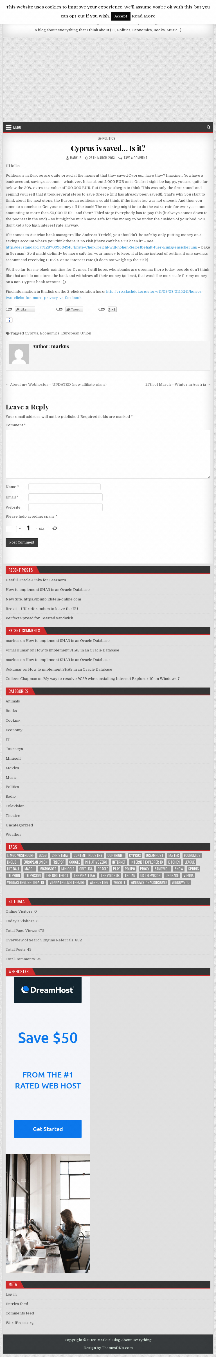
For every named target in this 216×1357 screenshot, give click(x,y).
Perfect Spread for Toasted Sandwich (39, 618)
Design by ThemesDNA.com (108, 1348)
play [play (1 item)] (116, 869)
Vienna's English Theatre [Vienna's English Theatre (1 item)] (25, 882)
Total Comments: (21, 959)
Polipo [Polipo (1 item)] (130, 869)
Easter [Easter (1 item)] (173, 855)
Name (12, 487)
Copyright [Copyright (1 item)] (115, 855)
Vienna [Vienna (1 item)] (189, 875)
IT (8, 739)
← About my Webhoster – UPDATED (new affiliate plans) (56, 384)
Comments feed (20, 1313)
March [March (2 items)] (29, 869)
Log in (11, 1294)
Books (11, 711)
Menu (17, 127)
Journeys (14, 749)
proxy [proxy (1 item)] (145, 869)
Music (11, 777)
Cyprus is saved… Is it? (108, 148)
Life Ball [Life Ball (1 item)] (13, 869)
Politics (108, 138)
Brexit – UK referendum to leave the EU (42, 609)
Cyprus (31, 333)
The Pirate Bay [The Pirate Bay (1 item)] (85, 875)
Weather (13, 834)
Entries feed (17, 1304)
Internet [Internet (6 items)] (119, 862)
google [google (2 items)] (74, 862)
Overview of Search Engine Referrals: (40, 940)
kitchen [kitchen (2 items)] (174, 862)
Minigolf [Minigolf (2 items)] (67, 869)
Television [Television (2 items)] (33, 875)
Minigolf (13, 758)
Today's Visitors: (21, 921)
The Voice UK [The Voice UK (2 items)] (110, 875)
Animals (13, 701)
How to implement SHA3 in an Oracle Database (48, 589)
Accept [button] (120, 16)
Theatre (13, 815)
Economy (14, 730)
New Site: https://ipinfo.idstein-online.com (43, 599)
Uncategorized (19, 825)
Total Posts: (16, 949)
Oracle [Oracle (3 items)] (103, 869)
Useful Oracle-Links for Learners (36, 580)
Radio (11, 796)
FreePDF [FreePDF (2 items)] (58, 862)
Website (13, 507)
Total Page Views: (22, 930)
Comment (16, 425)
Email (12, 497)
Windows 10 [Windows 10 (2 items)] (181, 882)
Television (15, 806)
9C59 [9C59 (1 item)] (43, 855)
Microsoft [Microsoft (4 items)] (48, 869)
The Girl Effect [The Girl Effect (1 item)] (57, 875)
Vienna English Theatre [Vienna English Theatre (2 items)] (67, 882)
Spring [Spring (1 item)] (193, 869)
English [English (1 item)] (13, 862)
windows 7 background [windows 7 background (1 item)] (148, 882)
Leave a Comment (135, 157)
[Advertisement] (108, 79)
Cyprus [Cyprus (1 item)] (135, 855)
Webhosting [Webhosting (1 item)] (99, 882)
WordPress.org (20, 1323)
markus (76, 157)
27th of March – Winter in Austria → (177, 384)
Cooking (13, 720)
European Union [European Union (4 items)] (36, 862)
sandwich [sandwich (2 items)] (162, 869)
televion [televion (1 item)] (13, 875)
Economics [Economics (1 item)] (192, 855)
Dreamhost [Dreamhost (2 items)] (154, 855)
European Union (76, 333)
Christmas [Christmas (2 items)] (60, 855)
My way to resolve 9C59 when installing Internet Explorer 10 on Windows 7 (111, 679)
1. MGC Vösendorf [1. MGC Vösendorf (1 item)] (20, 855)
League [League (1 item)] (190, 862)
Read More (144, 16)
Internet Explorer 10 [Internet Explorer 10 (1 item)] (147, 862)
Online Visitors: (20, 911)
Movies (12, 768)
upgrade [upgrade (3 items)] (172, 875)
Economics (50, 333)
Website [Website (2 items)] (119, 882)
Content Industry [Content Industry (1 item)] (88, 855)
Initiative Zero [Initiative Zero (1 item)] (96, 862)
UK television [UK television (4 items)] (150, 875)
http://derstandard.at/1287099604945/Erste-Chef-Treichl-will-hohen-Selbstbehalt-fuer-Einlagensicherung (101, 247)
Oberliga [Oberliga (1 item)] (86, 869)
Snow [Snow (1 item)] (179, 869)
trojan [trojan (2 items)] (130, 875)
